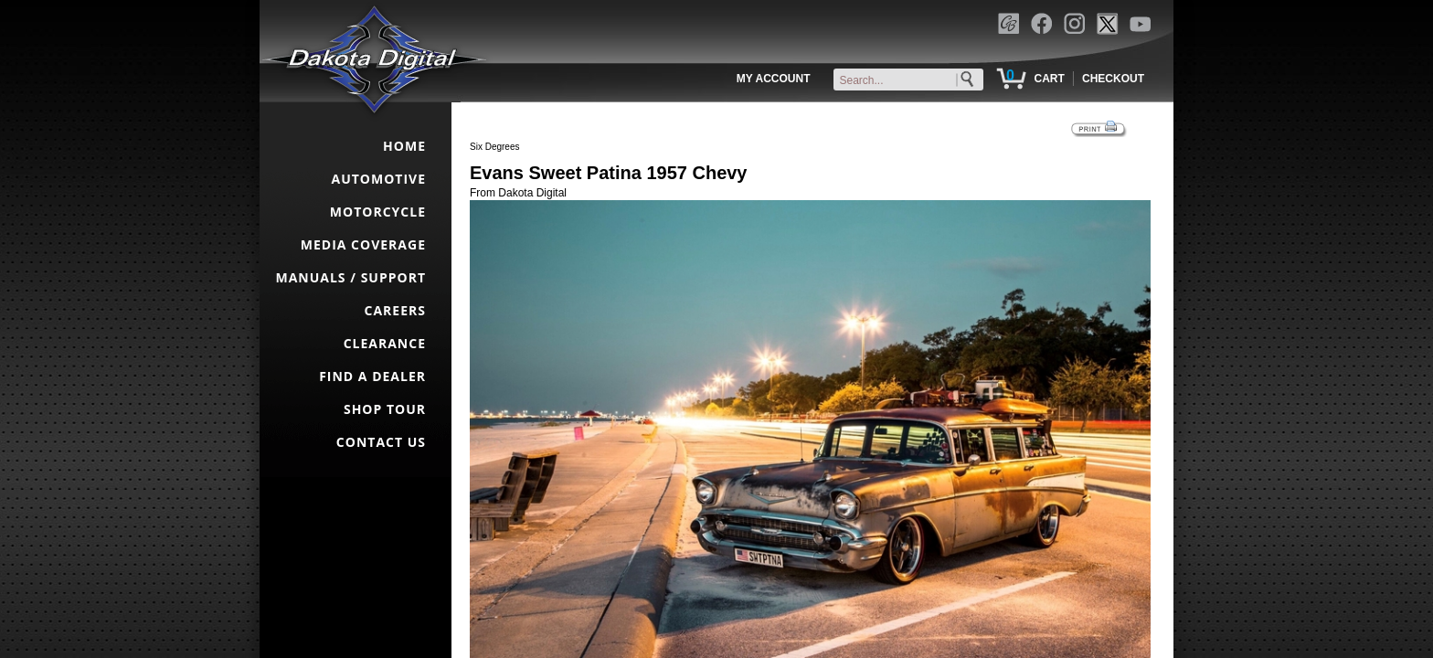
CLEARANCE (385, 343)
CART (1049, 78)
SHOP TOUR (385, 409)
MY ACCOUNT (774, 78)
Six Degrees (494, 147)
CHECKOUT (1113, 78)
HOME (404, 145)
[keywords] (912, 80)
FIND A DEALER (372, 376)
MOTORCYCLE (378, 211)
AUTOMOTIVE (378, 178)
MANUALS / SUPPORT (350, 277)
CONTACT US (381, 442)
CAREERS (395, 310)
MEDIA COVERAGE (363, 244)
